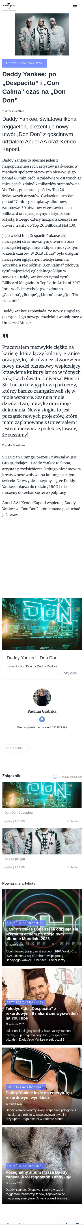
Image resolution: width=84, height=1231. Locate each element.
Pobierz (73, 821)
